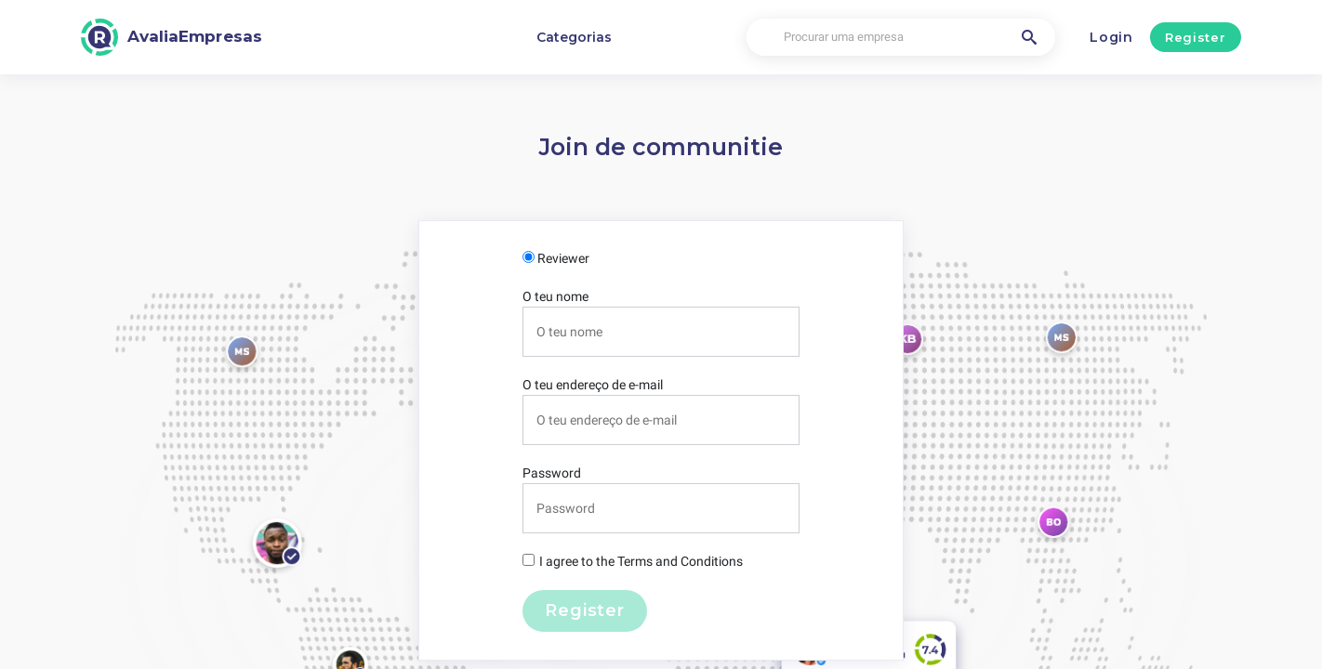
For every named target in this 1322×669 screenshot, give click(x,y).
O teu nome (555, 296)
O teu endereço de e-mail (592, 384)
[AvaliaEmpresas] (171, 37)
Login (1111, 37)
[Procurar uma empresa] (900, 38)
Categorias (574, 37)
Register (1195, 37)
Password (551, 473)
